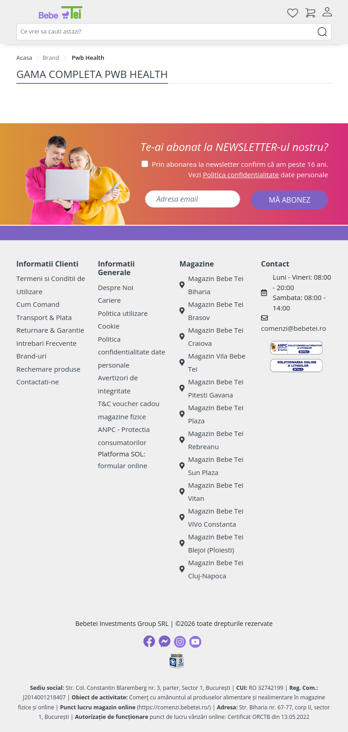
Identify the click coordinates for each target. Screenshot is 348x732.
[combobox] (174, 31)
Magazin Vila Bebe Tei (212, 362)
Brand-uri (31, 355)
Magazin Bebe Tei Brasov (211, 311)
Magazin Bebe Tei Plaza (211, 414)
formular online (122, 465)
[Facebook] (149, 641)
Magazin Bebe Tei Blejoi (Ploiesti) (211, 543)
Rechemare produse (48, 368)
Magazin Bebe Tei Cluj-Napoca (211, 569)
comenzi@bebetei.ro (293, 328)
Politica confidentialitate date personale (131, 351)
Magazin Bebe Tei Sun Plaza (211, 466)
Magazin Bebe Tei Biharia (211, 285)
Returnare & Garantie (50, 329)
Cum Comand (38, 304)
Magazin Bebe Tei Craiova (211, 336)
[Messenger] (164, 641)
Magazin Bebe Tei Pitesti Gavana (211, 388)
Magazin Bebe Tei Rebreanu (211, 440)
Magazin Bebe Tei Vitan (211, 491)
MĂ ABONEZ (289, 200)
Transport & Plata (44, 317)
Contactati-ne (37, 381)
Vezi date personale (258, 174)
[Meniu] (23, 12)
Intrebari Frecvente (46, 343)
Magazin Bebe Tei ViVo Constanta (211, 517)
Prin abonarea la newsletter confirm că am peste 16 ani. (240, 164)
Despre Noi (115, 287)
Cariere (109, 300)
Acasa (24, 57)
